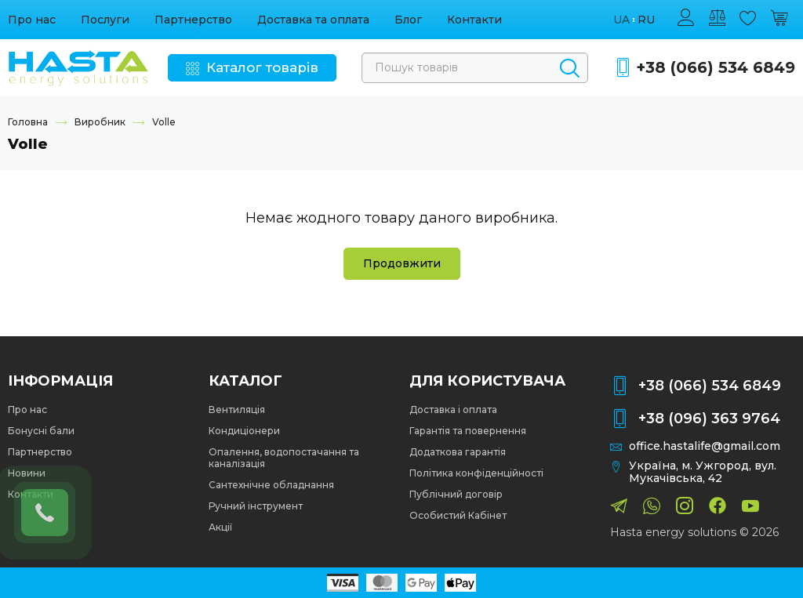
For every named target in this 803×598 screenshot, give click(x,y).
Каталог (245, 381)
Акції (220, 527)
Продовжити (402, 263)
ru (646, 20)
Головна (28, 122)
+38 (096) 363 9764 (709, 418)
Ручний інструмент (256, 506)
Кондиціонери (244, 431)
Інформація (60, 381)
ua (621, 20)
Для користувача (487, 381)
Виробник (99, 122)
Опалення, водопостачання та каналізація (284, 457)
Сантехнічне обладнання (271, 485)
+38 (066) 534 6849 (715, 68)
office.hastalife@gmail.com (704, 446)
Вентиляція (237, 409)
